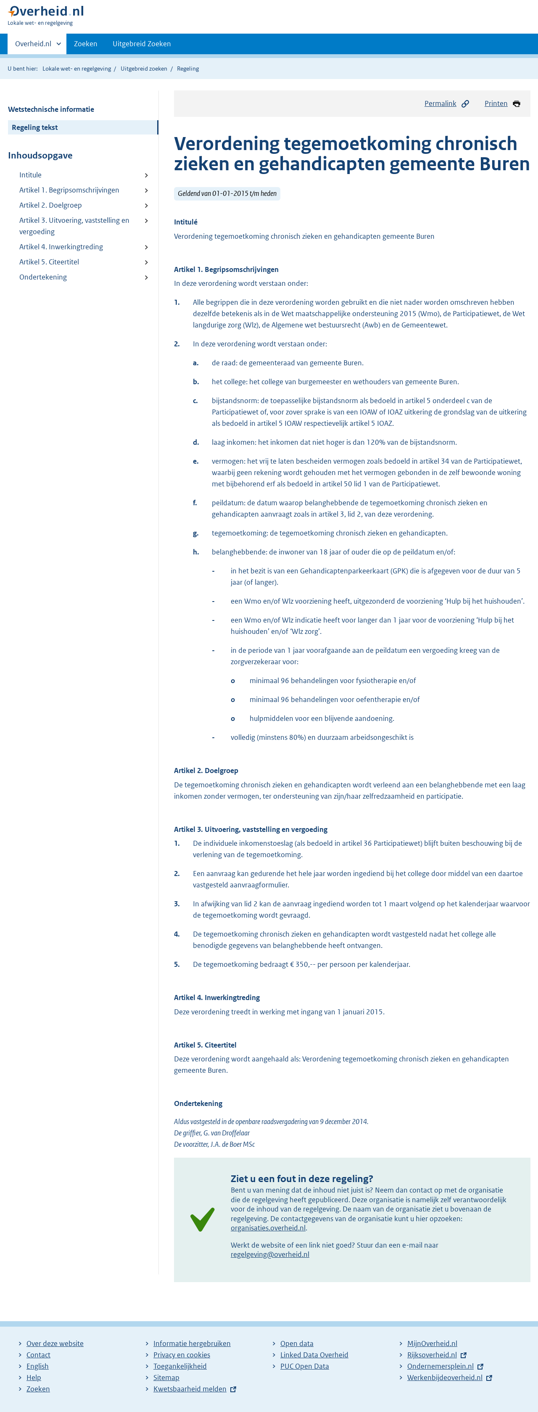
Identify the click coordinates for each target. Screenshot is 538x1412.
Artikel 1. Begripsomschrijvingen (69, 190)
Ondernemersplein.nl (440, 1366)
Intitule (30, 174)
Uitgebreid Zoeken (142, 43)
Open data (297, 1343)
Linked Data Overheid (314, 1354)
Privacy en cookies (181, 1354)
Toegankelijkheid (180, 1366)
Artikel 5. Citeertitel (49, 262)
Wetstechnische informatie (51, 109)
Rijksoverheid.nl (432, 1354)
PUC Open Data (304, 1366)
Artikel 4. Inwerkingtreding (61, 246)
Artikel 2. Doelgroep (50, 205)
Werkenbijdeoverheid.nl (445, 1377)
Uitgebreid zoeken (144, 68)
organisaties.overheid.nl (268, 1228)
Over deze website (55, 1343)
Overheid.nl (33, 46)
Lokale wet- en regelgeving (76, 68)
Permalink (447, 103)
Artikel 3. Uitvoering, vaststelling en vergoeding (74, 226)
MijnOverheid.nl (432, 1343)
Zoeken (86, 43)
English (37, 1366)
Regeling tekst (35, 127)
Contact (38, 1354)
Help (33, 1377)
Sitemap (166, 1377)
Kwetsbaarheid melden (190, 1389)
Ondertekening (43, 277)
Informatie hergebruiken (192, 1343)
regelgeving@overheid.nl (270, 1254)
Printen (503, 103)
